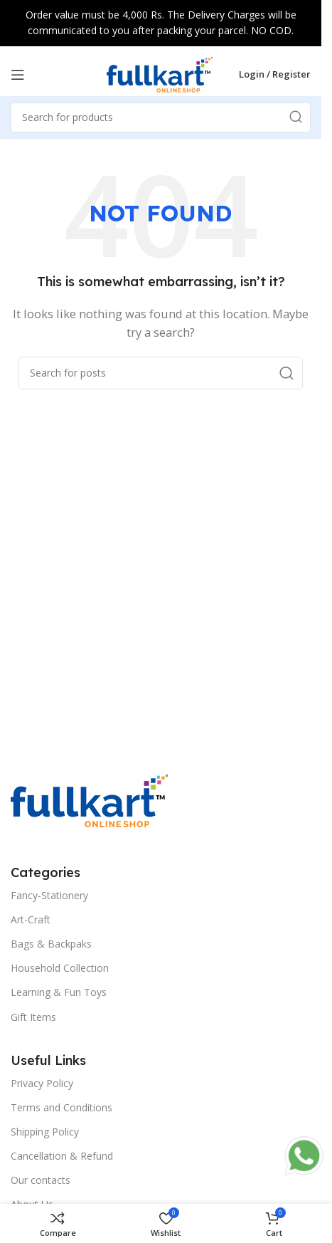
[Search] (160, 373)
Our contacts (40, 1180)
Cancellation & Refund (62, 1156)
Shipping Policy (45, 1131)
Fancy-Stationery (49, 895)
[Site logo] (160, 73)
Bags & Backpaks (51, 943)
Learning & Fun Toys (59, 992)
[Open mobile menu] (18, 75)
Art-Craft (30, 919)
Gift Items (33, 1017)
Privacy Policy (42, 1083)
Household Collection (60, 968)
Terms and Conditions (61, 1107)
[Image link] (89, 799)
